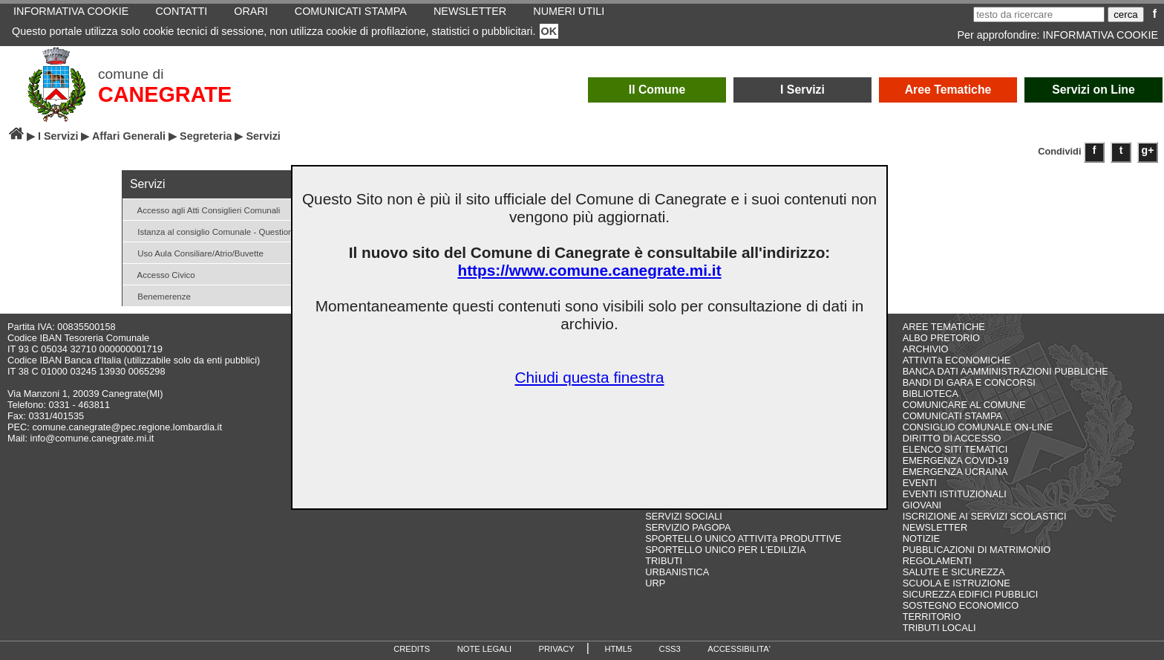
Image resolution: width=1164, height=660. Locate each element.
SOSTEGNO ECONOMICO (960, 605)
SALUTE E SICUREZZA (954, 572)
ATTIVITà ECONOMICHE (957, 360)
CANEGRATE (165, 94)
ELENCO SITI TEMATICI (955, 449)
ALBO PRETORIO (941, 337)
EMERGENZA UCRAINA (955, 471)
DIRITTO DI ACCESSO (952, 438)
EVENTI (920, 482)
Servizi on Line (1093, 89)
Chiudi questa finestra (589, 377)
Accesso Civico (160, 274)
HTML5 (618, 648)
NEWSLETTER (935, 527)
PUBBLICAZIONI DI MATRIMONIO (977, 549)
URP (655, 583)
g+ (1148, 150)
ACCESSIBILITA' (739, 648)
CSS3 (670, 648)
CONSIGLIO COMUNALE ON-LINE (978, 427)
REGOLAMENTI (937, 560)
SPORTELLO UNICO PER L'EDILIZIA (725, 549)
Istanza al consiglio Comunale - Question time (218, 230)
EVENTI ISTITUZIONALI (955, 493)
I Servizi (802, 89)
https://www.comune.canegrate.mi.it (589, 270)
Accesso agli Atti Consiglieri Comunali (203, 209)
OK (549, 31)
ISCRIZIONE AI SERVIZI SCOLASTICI (985, 516)
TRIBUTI (663, 560)
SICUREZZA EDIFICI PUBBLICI (971, 594)
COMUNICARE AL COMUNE (964, 404)
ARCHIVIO (926, 349)
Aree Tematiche (948, 89)
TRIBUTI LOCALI (939, 627)
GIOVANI (922, 505)
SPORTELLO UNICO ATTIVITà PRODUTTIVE (743, 538)
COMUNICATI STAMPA (952, 415)
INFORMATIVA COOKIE (1100, 35)
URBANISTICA (677, 572)
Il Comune (657, 89)
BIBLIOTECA (930, 393)
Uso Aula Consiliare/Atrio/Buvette (195, 252)
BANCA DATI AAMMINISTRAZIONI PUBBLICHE (1005, 371)
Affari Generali (129, 136)
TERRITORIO (932, 616)
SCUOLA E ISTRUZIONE (956, 583)
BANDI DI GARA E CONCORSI (969, 382)
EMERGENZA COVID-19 (956, 460)
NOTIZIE (921, 538)
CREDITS (411, 648)
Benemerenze (158, 295)
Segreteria (206, 136)
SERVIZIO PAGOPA (687, 527)
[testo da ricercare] (1039, 14)
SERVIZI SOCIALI (683, 516)
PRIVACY (557, 648)
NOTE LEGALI (484, 648)
